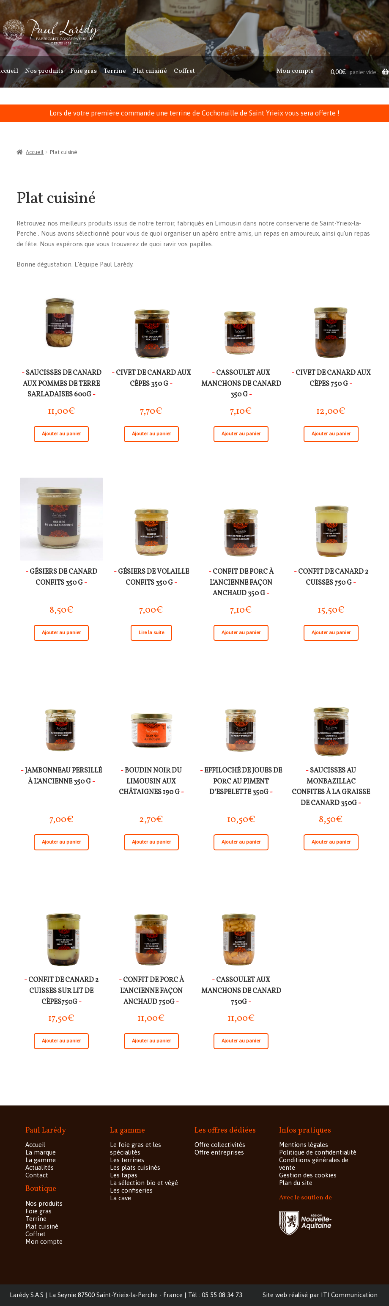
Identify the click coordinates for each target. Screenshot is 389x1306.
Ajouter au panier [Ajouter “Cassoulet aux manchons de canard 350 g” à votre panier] (241, 434)
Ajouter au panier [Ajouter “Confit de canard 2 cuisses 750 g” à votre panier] (331, 632)
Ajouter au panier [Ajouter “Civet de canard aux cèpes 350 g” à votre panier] (151, 434)
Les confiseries (131, 1190)
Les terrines (127, 1159)
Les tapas (123, 1175)
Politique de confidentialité (317, 1152)
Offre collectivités (219, 1144)
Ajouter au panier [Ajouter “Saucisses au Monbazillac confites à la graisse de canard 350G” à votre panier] (331, 842)
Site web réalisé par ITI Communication (320, 1294)
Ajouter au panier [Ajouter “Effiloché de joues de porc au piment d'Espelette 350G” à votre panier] (241, 842)
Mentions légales (303, 1144)
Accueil (35, 152)
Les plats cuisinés (135, 1167)
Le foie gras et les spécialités (135, 1148)
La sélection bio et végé (144, 1182)
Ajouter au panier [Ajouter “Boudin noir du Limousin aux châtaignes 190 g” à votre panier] (151, 842)
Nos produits (44, 71)
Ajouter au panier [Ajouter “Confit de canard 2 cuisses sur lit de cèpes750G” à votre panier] (61, 1041)
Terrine (115, 71)
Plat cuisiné (150, 71)
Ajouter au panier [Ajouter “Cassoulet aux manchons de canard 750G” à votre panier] (241, 1041)
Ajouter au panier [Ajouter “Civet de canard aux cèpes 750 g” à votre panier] (331, 434)
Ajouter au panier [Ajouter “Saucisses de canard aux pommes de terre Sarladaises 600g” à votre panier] (61, 434)
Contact (36, 1175)
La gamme (40, 1159)
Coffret (184, 71)
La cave (120, 1198)
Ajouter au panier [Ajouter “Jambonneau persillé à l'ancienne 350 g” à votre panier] (61, 842)
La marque (40, 1152)
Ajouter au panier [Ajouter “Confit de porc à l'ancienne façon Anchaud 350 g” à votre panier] (241, 632)
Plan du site (295, 1182)
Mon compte (295, 71)
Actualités (39, 1167)
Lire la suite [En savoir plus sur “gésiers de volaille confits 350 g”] (151, 632)
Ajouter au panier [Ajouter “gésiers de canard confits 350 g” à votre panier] (61, 632)
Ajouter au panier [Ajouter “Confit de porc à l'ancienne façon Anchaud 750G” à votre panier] (151, 1041)
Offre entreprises (219, 1152)
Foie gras (83, 71)
